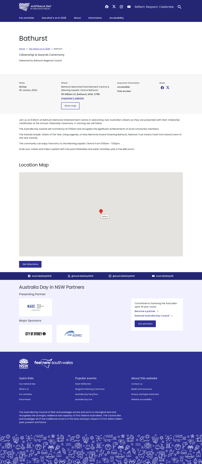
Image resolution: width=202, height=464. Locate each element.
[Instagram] (121, 276)
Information (25, 399)
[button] (28, 18)
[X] (80, 276)
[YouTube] (162, 276)
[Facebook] (39, 276)
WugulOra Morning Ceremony (90, 389)
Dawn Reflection (83, 383)
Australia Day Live (83, 399)
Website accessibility (141, 399)
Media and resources (141, 389)
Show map (70, 105)
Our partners (145, 323)
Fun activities (25, 394)
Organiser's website (72, 98)
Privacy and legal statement (145, 394)
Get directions (30, 264)
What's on (24, 389)
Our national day (27, 383)
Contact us (136, 383)
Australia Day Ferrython (86, 394)
